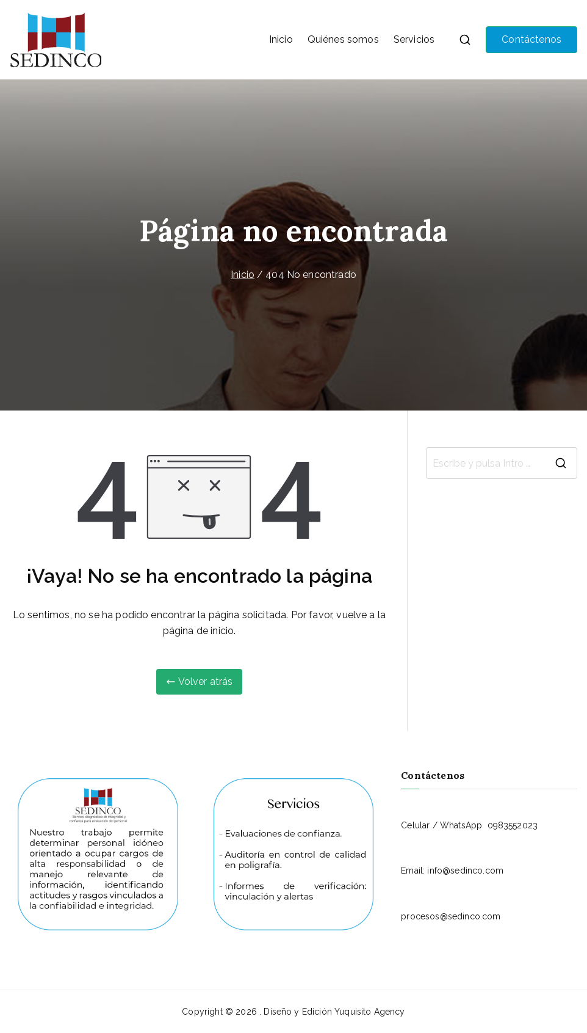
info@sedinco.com (465, 870)
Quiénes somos (343, 39)
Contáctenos (531, 39)
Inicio (281, 39)
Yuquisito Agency (369, 1012)
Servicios (414, 39)
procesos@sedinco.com (450, 916)
